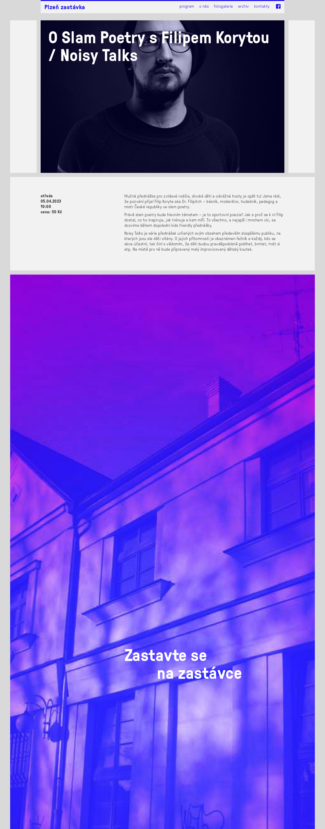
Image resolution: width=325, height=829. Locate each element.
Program (187, 6)
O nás (204, 6)
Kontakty (262, 6)
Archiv (243, 6)
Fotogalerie (223, 6)
